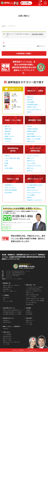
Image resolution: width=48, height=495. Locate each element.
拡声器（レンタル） (10, 136)
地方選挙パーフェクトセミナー (35, 200)
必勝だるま (7, 155)
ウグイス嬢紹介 (31, 195)
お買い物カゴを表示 (37, 34)
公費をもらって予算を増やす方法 (33, 291)
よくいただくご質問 (7, 301)
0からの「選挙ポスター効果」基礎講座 (35, 300)
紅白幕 (6, 163)
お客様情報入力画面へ (24, 53)
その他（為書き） (9, 168)
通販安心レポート (30, 320)
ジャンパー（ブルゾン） (33, 155)
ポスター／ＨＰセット (10, 187)
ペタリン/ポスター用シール (34, 109)
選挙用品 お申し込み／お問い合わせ (11, 342)
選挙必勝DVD (6, 320)
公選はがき (30, 99)
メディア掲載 (29, 324)
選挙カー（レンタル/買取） (34, 139)
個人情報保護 (29, 314)
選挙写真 (29, 197)
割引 (4, 299)
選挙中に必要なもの (7, 287)
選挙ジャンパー (41, 46)
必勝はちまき (8, 129)
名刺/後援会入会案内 (32, 104)
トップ (3, 26)
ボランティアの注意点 (31, 296)
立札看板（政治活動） (32, 129)
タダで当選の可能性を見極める (33, 289)
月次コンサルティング (32, 190)
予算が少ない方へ (30, 293)
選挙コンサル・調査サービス (9, 291)
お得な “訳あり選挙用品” (11, 190)
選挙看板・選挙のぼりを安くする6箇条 (35, 298)
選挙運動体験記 (29, 304)
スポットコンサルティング (33, 192)
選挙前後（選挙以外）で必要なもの (11, 285)
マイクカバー (8, 141)
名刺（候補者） (31, 102)
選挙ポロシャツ (31, 160)
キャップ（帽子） (31, 163)
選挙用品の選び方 (7, 322)
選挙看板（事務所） (32, 131)
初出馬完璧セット (9, 185)
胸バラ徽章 (7, 134)
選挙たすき (7, 126)
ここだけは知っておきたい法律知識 (34, 287)
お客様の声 (5, 328)
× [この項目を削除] (4, 43)
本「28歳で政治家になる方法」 (35, 185)
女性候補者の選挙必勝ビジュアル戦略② (12, 314)
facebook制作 (8, 192)
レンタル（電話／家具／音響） (12, 158)
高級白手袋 (7, 131)
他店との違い (29, 322)
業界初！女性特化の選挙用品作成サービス (13, 310)
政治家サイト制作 (31, 107)
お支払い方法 (6, 297)
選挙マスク (30, 170)
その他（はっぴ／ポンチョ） (34, 165)
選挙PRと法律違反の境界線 (32, 294)
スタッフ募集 (6, 344)
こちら (6, 228)
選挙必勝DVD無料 (7, 336)
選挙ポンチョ (30, 168)
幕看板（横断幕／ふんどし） (34, 136)
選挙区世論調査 (31, 187)
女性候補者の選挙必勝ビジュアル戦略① (12, 312)
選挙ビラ (29, 112)
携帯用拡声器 (8, 139)
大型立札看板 (30, 134)
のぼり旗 (29, 126)
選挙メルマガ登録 (7, 340)
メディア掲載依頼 (7, 334)
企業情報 (28, 310)
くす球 (6, 160)
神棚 (6, 165)
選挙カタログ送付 (7, 338)
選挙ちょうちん (31, 141)
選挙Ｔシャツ (30, 158)
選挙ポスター (30, 97)
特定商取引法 (29, 312)
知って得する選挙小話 (31, 302)
